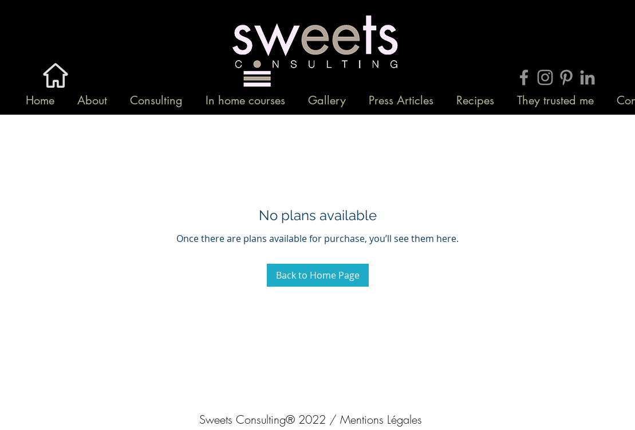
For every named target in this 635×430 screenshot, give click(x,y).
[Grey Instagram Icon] (545, 77)
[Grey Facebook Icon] (524, 77)
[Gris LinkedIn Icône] (587, 77)
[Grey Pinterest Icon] (566, 77)
